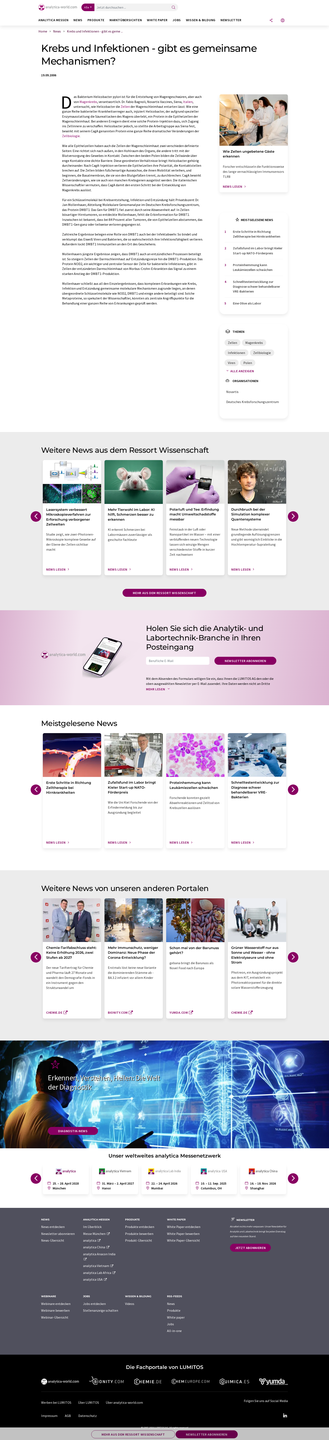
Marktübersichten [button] (126, 20)
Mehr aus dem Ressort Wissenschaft (164, 593)
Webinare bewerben (55, 1310)
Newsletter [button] (231, 20)
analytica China (96, 1247)
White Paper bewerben (183, 1234)
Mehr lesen (159, 689)
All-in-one (174, 1331)
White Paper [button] (157, 20)
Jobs (170, 1324)
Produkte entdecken (139, 1227)
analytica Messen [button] (53, 20)
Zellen (125, 106)
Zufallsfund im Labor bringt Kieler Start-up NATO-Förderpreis (257, 250)
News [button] (77, 20)
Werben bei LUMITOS (56, 1402)
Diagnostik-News (73, 1131)
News (171, 1304)
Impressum (49, 1416)
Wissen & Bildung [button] (200, 20)
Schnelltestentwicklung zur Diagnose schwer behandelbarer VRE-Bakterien (256, 287)
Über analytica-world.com (124, 1402)
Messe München (96, 1234)
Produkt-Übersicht (138, 1240)
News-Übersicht (52, 1240)
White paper (176, 1317)
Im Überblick (92, 1227)
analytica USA (95, 1279)
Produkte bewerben (139, 1234)
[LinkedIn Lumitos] (285, 1416)
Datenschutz (87, 1416)
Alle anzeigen (239, 371)
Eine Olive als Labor (247, 303)
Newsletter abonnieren (245, 661)
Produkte (173, 1310)
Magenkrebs (88, 102)
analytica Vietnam (98, 1266)
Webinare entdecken (55, 1304)
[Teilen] (271, 20)
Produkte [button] (95, 20)
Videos (129, 1304)
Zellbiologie (71, 136)
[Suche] (173, 7)
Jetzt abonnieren (250, 1248)
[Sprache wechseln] (283, 20)
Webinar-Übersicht (54, 1317)
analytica (92, 1240)
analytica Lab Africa (99, 1273)
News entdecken (53, 1227)
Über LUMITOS (88, 1402)
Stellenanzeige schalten (100, 1310)
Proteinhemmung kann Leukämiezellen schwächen (253, 267)
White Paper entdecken (183, 1227)
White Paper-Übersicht (183, 1240)
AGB (68, 1416)
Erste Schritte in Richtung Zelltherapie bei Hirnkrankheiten (256, 233)
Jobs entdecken (94, 1304)
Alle (86, 7)
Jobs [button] (176, 20)
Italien (188, 102)
